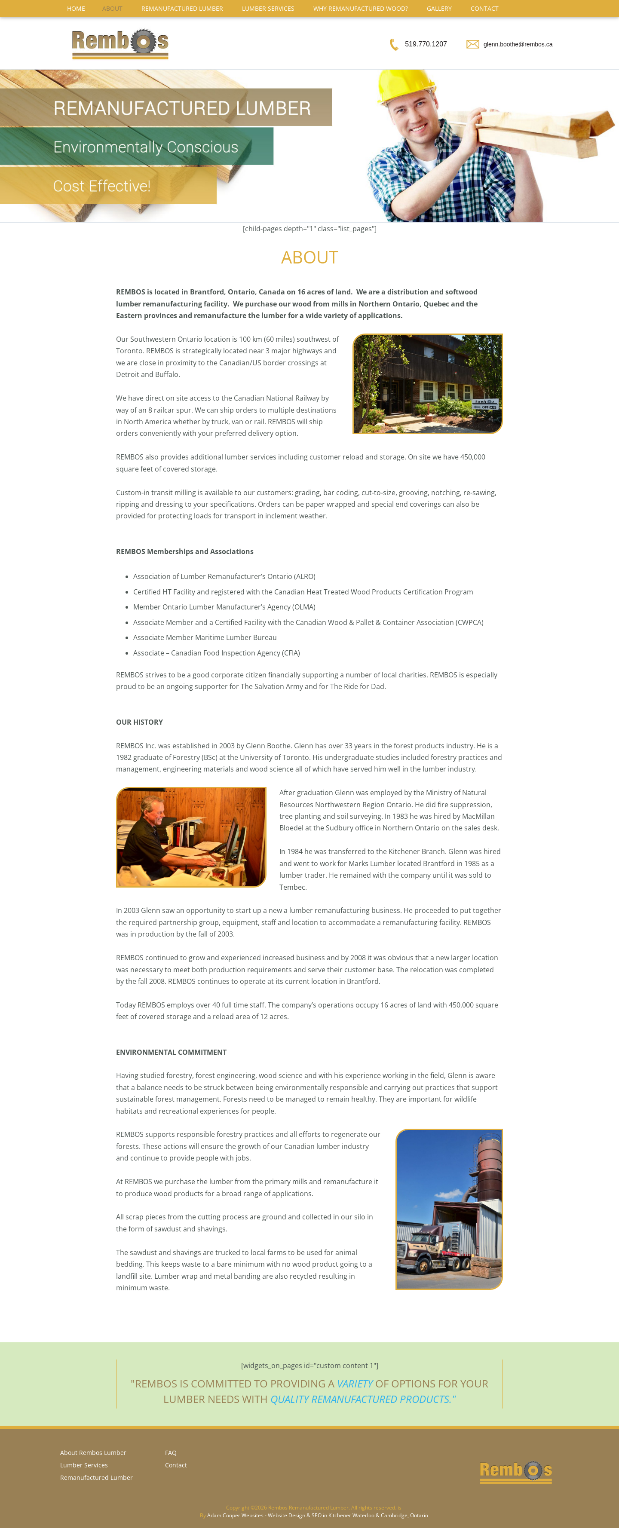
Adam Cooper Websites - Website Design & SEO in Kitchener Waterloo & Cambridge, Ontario (317, 1515)
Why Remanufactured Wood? (360, 8)
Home (76, 8)
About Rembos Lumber (93, 1452)
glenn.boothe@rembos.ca (518, 44)
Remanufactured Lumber (182, 8)
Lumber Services (268, 8)
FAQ (171, 1452)
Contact (485, 8)
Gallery (439, 8)
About (112, 8)
